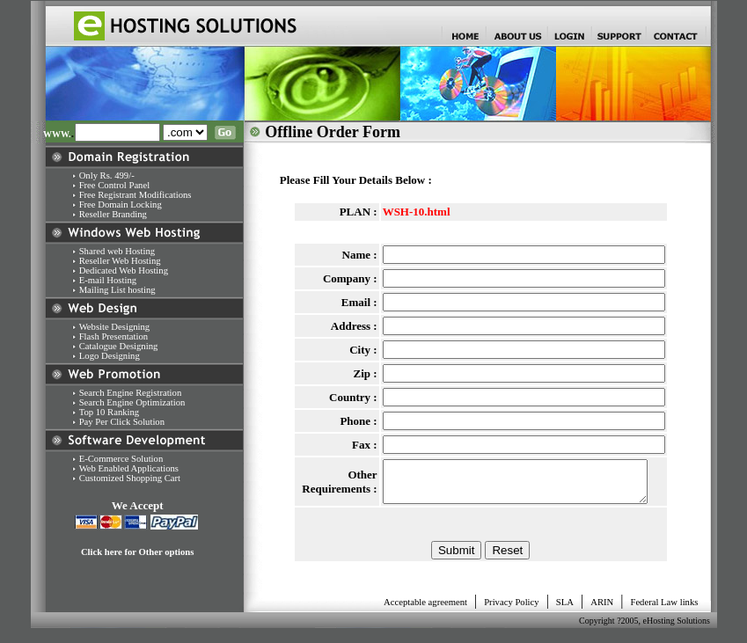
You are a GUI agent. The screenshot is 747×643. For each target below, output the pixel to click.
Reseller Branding (113, 214)
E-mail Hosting (107, 280)
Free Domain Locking (122, 204)
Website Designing (114, 327)
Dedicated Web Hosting (123, 270)
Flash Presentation (113, 336)
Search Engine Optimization (132, 402)
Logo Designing (106, 356)
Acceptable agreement (425, 610)
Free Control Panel (114, 185)
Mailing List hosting (117, 290)
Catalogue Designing (118, 346)
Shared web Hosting (117, 251)
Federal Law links (664, 610)
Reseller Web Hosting (120, 261)
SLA (565, 610)
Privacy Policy (511, 610)
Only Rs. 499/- (107, 175)
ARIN (601, 610)
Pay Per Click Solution (122, 422)
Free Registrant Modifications (135, 195)
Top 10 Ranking (109, 412)
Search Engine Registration (130, 393)
